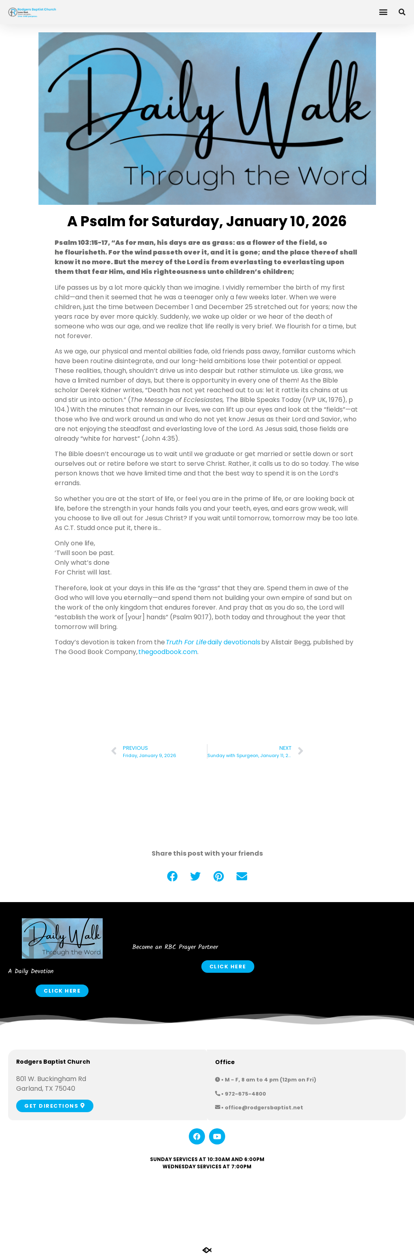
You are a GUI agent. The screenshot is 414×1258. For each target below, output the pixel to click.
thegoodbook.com (167, 651)
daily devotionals (213, 642)
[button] (383, 12)
